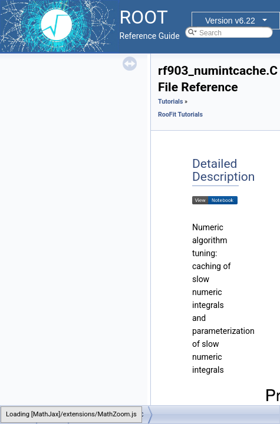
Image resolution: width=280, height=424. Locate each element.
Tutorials (170, 101)
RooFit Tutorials (180, 114)
